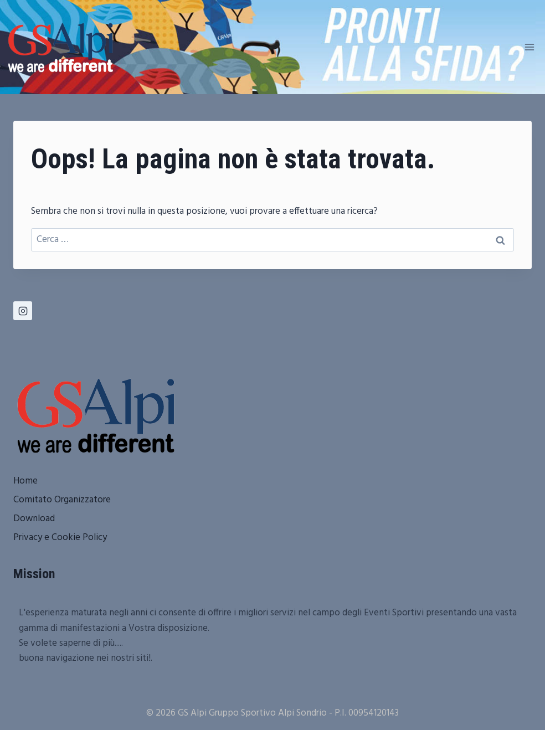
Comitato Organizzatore (62, 499)
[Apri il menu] (529, 46)
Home (25, 481)
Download (34, 518)
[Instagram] (22, 310)
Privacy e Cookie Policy (60, 537)
